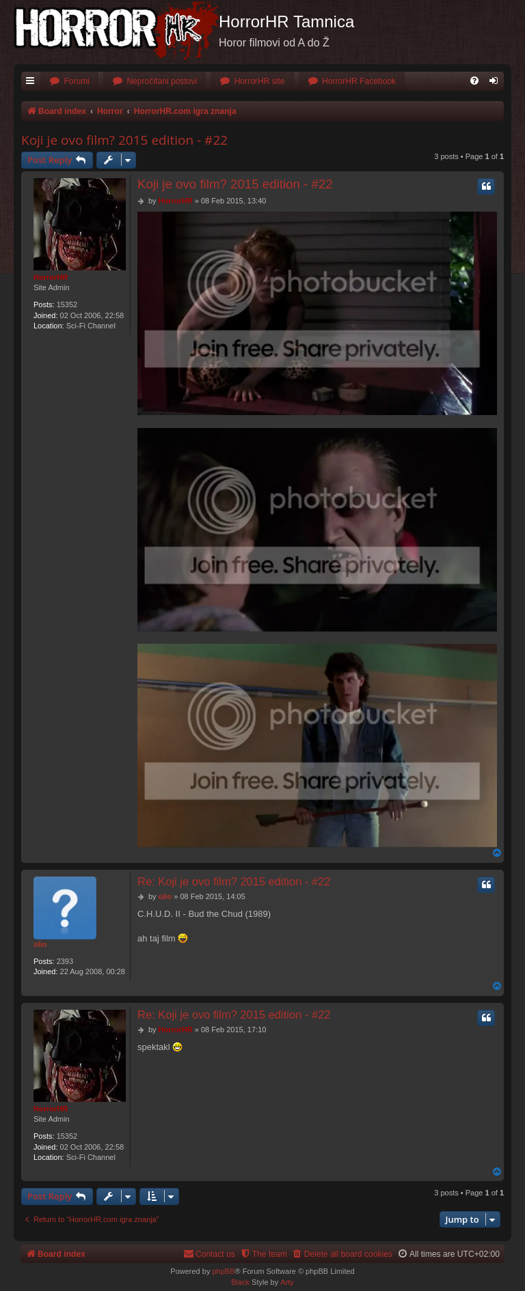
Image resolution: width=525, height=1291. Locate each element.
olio (40, 944)
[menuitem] (69, 81)
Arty (287, 1282)
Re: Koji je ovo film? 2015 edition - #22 (234, 881)
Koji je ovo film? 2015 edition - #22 (124, 140)
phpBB (223, 1271)
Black (240, 1282)
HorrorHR (50, 277)
